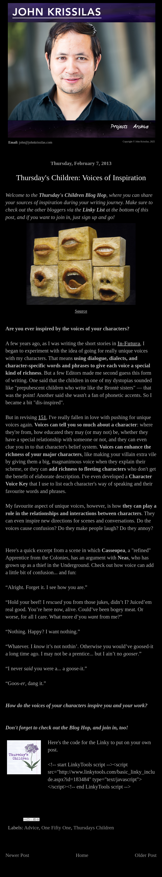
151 (42, 417)
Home (82, 855)
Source (81, 311)
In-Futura (128, 343)
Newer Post (17, 855)
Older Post (146, 855)
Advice (31, 827)
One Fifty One (56, 827)
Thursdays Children (93, 827)
